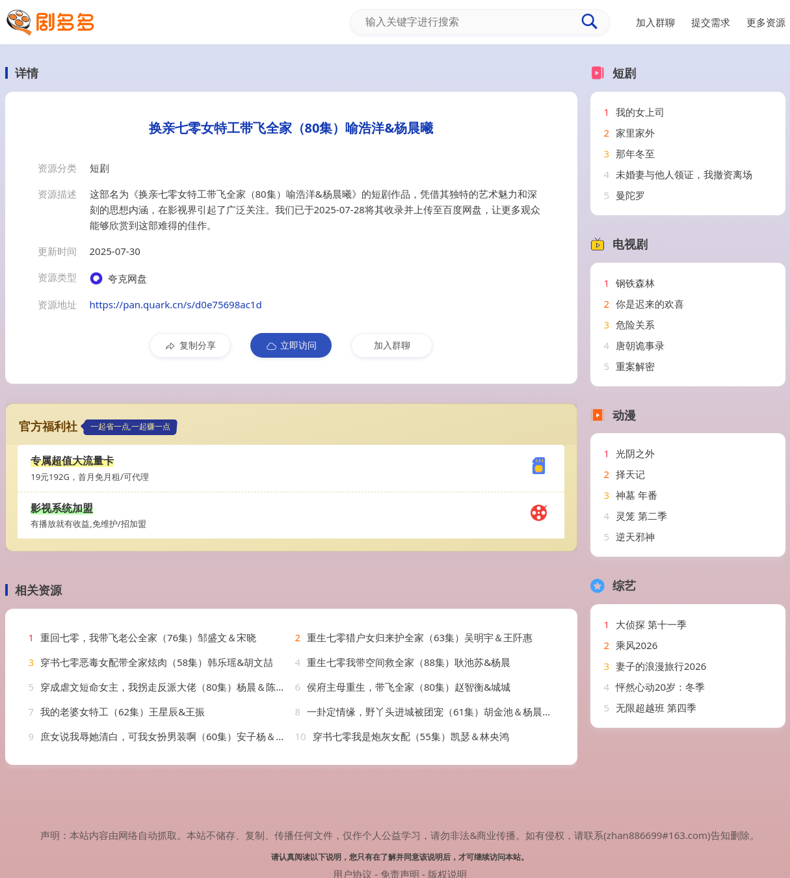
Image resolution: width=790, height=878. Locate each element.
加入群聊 (392, 345)
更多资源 (765, 22)
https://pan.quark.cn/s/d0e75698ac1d (176, 304)
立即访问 (291, 345)
